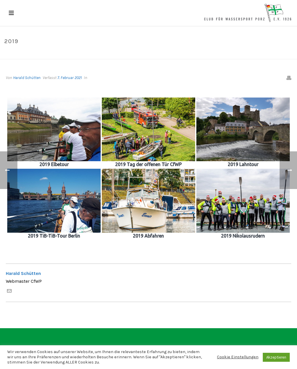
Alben (270, 53)
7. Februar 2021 (69, 77)
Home (256, 53)
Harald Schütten (27, 77)
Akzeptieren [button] (276, 357)
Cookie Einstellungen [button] (237, 357)
